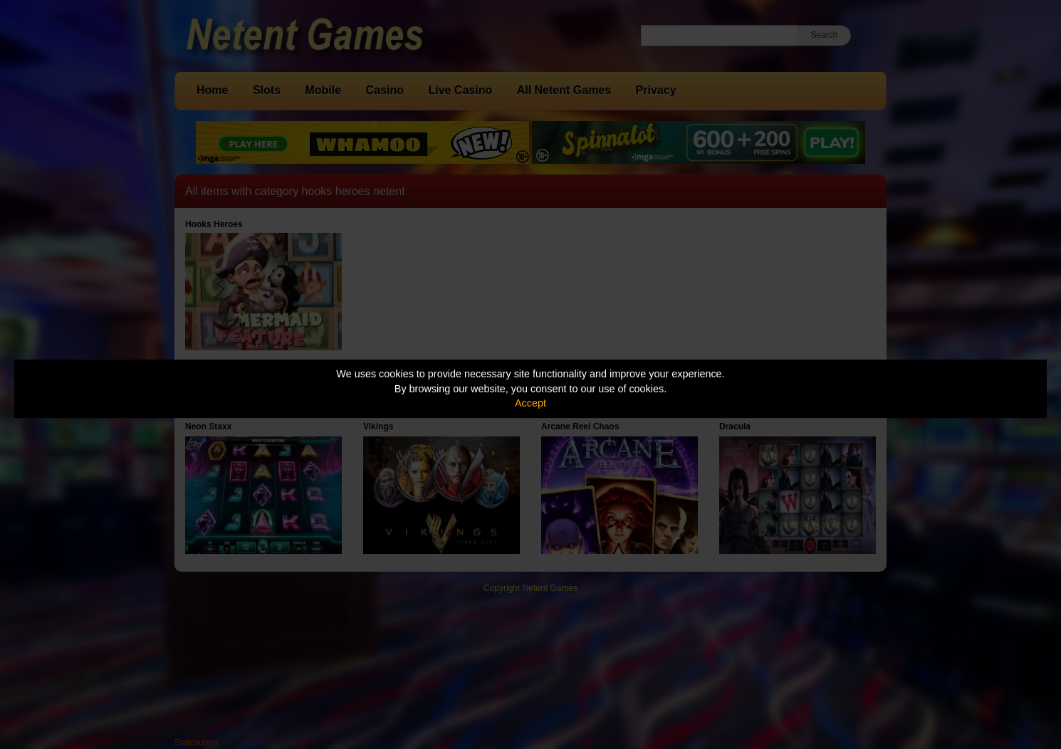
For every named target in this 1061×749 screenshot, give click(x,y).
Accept (530, 403)
